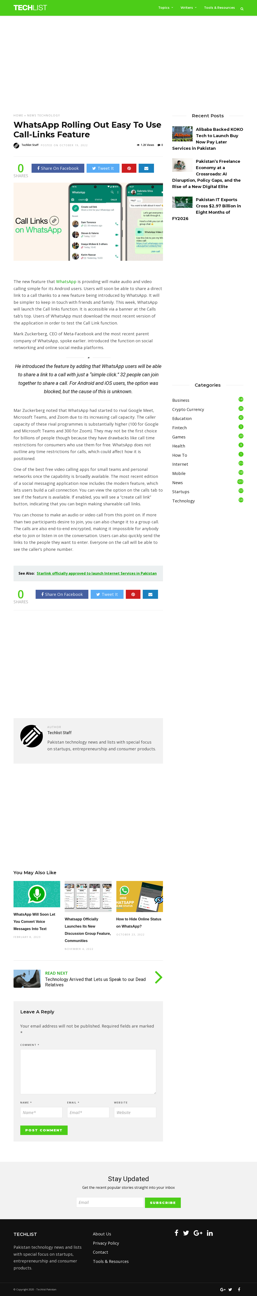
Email (73, 1102)
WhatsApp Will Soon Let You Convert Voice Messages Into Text (34, 921)
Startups (180, 491)
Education (182, 418)
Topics (163, 8)
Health (178, 446)
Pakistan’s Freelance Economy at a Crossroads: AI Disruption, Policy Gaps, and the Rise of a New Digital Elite (206, 174)
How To (179, 455)
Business (180, 400)
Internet (180, 464)
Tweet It (103, 168)
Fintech (179, 427)
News (31, 115)
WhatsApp (66, 281)
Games (179, 437)
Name (26, 1102)
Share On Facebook (58, 168)
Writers (186, 8)
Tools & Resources (219, 8)
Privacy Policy (106, 1243)
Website (121, 1102)
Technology (48, 115)
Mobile (179, 473)
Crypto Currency (188, 409)
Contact (100, 1252)
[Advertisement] (128, 64)
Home (18, 115)
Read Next (56, 973)
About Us (102, 1234)
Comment (29, 1044)
